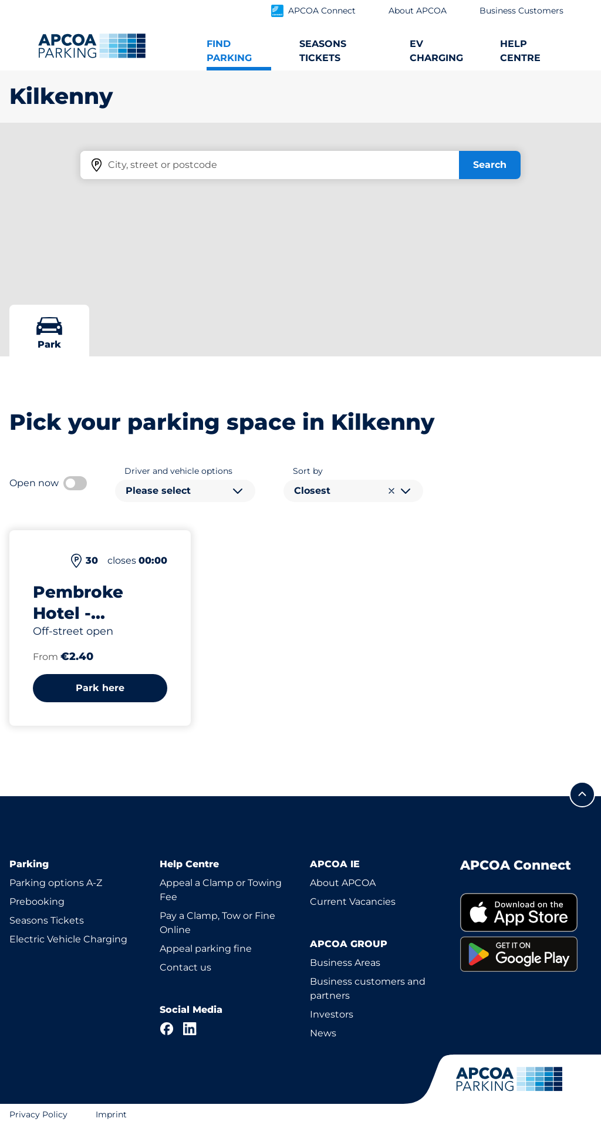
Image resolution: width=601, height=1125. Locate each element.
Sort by (308, 471)
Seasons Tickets (46, 920)
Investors (331, 1014)
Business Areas (345, 962)
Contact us (185, 967)
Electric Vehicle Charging (68, 939)
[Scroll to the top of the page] (582, 794)
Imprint (111, 1114)
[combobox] (185, 491)
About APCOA (343, 882)
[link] (526, 912)
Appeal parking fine (206, 948)
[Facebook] (167, 1029)
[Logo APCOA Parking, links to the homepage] (92, 45)
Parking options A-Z (55, 882)
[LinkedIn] (190, 1029)
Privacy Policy (38, 1114)
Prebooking (37, 901)
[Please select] (185, 491)
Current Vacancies (353, 901)
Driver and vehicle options (178, 471)
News (323, 1033)
